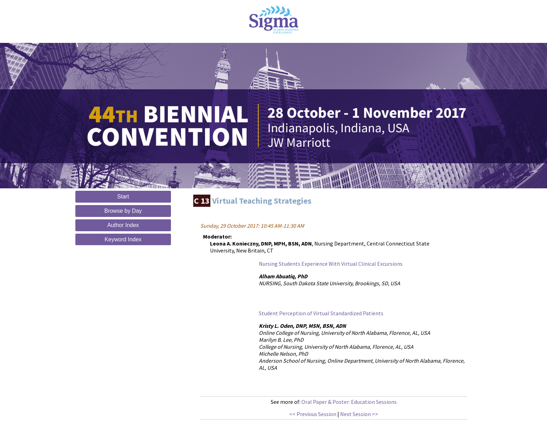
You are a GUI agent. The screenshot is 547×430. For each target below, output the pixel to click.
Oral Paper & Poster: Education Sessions (349, 401)
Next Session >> (359, 413)
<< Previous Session (312, 413)
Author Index (123, 225)
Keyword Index (123, 239)
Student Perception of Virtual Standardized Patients (321, 313)
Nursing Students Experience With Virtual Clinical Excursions (331, 263)
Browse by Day (123, 211)
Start (123, 196)
